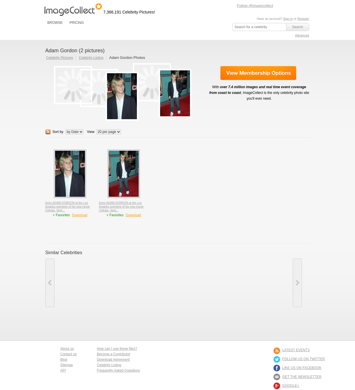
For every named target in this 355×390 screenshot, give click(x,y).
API (63, 370)
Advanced (302, 35)
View (90, 132)
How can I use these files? (117, 349)
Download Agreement (113, 360)
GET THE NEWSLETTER (302, 377)
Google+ (290, 386)
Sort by (58, 132)
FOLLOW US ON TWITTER (303, 359)
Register (303, 18)
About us (67, 349)
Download (79, 215)
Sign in (288, 18)
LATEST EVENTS (296, 350)
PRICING (76, 23)
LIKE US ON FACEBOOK (302, 368)
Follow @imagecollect (255, 5)
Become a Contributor (113, 354)
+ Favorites (62, 215)
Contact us (68, 354)
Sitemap (66, 365)
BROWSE (55, 23)
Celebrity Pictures (59, 58)
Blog (63, 360)
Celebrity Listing (91, 58)
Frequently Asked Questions (118, 370)
